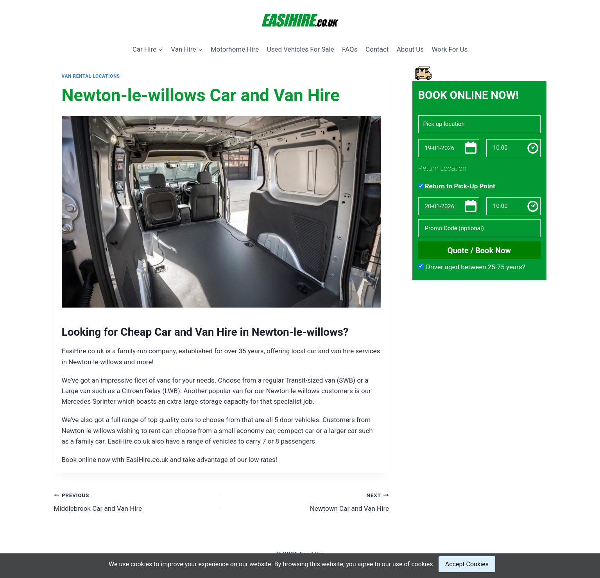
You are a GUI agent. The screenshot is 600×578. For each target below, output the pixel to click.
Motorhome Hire (235, 49)
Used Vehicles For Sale (300, 49)
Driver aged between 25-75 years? (471, 267)
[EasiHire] (300, 21)
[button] (160, 49)
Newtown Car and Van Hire (308, 501)
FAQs (349, 49)
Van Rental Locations (91, 76)
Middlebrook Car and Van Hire (134, 501)
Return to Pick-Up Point (456, 186)
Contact (377, 49)
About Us (410, 49)
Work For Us (449, 49)
